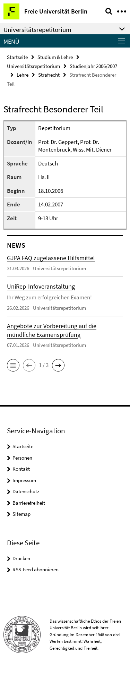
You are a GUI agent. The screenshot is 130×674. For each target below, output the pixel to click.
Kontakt (21, 469)
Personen (22, 457)
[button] (13, 365)
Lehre (22, 74)
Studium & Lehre (55, 57)
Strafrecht (49, 74)
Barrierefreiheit (28, 503)
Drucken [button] (21, 558)
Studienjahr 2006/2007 (93, 66)
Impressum (24, 480)
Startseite (17, 57)
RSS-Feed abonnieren (35, 569)
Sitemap (21, 514)
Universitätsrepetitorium (33, 66)
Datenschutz (25, 491)
